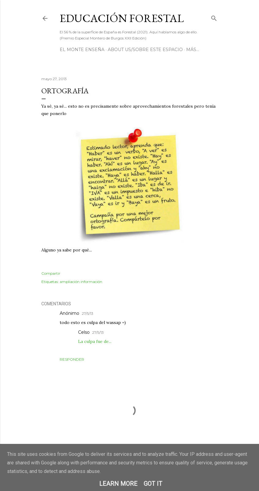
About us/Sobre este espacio (145, 49)
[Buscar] (214, 17)
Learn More (118, 483)
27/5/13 (87, 313)
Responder (72, 359)
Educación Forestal (122, 18)
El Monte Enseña (82, 49)
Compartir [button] (50, 273)
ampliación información (81, 281)
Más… (192, 49)
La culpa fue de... (94, 341)
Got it (153, 483)
